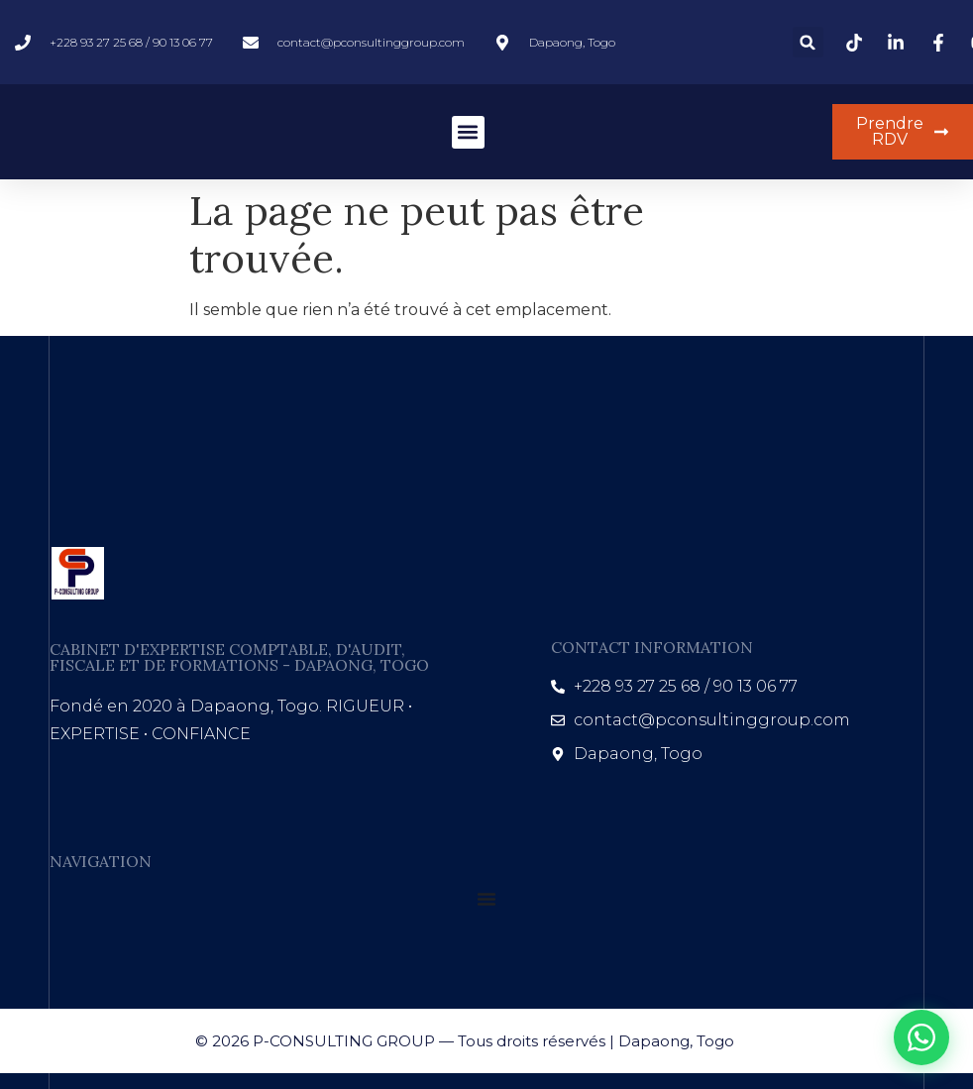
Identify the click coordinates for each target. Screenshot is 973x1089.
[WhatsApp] (921, 1037)
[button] (808, 42)
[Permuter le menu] (486, 899)
